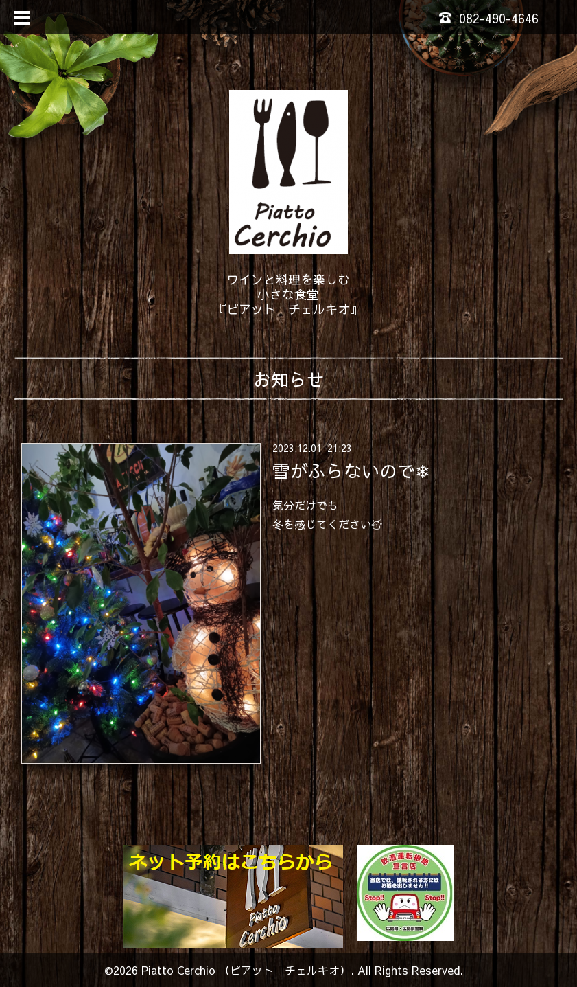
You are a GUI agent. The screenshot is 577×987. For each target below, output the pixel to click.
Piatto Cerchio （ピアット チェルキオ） (246, 969)
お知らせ (289, 379)
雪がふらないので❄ (351, 469)
